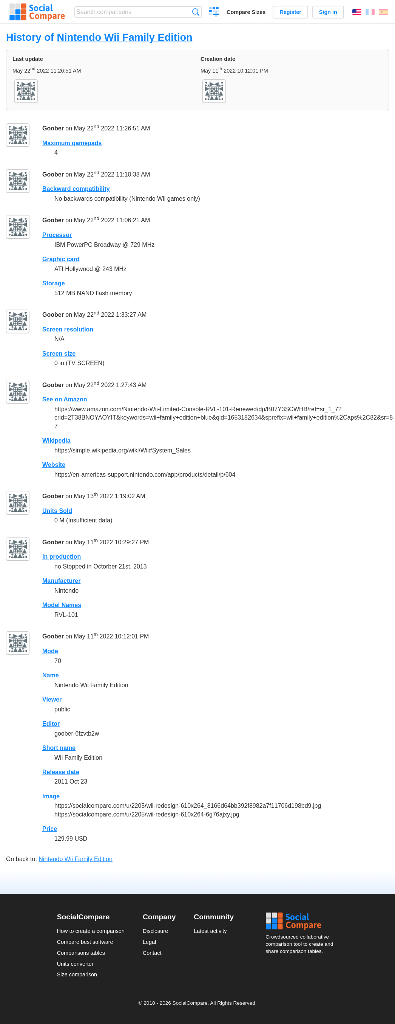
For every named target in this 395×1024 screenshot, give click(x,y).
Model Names (61, 605)
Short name (59, 748)
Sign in (328, 12)
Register (290, 12)
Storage (53, 283)
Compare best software (85, 942)
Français (370, 12)
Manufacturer (61, 581)
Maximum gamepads (72, 143)
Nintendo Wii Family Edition (124, 37)
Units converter (75, 964)
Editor (51, 723)
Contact (152, 953)
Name (50, 675)
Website (53, 465)
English (356, 12)
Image (51, 796)
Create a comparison (214, 13)
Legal (149, 942)
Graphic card (61, 259)
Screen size (59, 353)
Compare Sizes (246, 12)
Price (49, 829)
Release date (60, 772)
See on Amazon (64, 399)
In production (61, 556)
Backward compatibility (76, 189)
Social (301, 921)
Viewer (52, 699)
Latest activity (210, 931)
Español (383, 12)
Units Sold (57, 511)
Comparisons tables (81, 953)
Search (195, 11)
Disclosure (155, 931)
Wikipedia (56, 440)
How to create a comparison (91, 931)
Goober (53, 128)
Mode (50, 651)
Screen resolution (67, 329)
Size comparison (77, 974)
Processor (57, 235)
